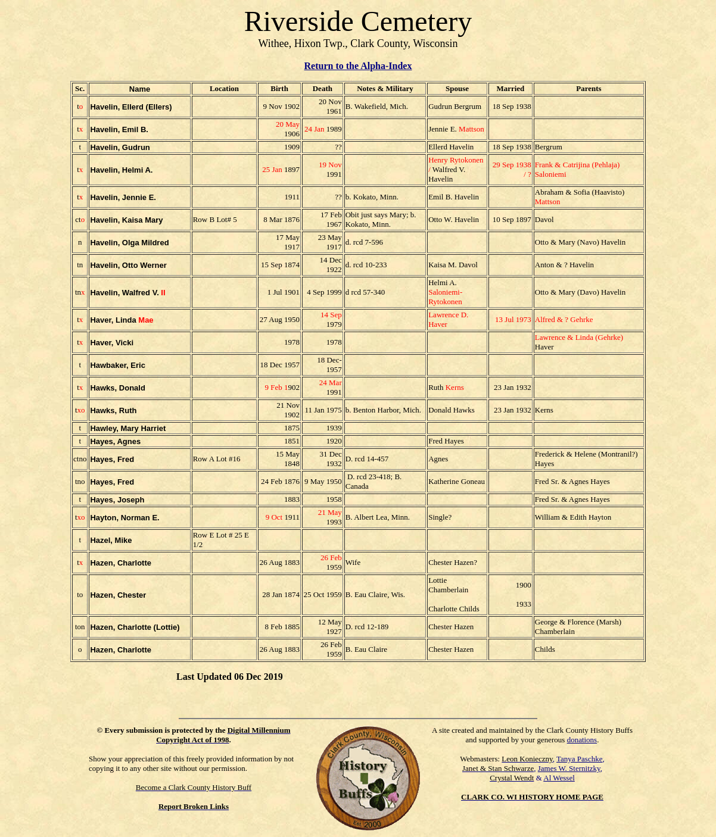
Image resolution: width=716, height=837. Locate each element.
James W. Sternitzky (569, 768)
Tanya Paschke (579, 758)
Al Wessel (559, 777)
